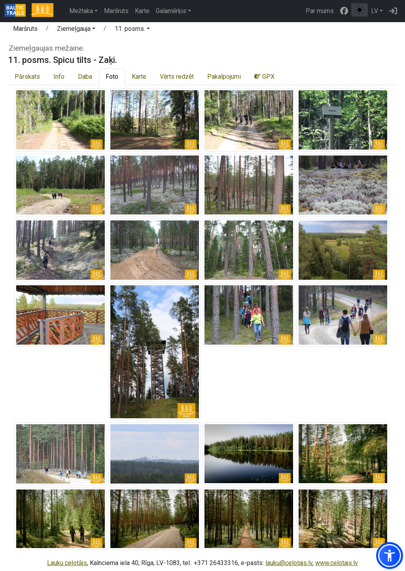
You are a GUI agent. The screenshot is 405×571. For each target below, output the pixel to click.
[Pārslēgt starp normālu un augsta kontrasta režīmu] (359, 10)
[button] (76, 30)
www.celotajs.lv (336, 563)
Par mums (320, 11)
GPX (264, 76)
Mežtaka (81, 11)
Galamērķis (171, 11)
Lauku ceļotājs (67, 563)
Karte (142, 11)
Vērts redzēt (177, 76)
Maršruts (116, 11)
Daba (85, 76)
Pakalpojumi (224, 76)
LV (374, 11)
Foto (112, 76)
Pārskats (27, 76)
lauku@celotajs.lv (288, 563)
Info (58, 76)
